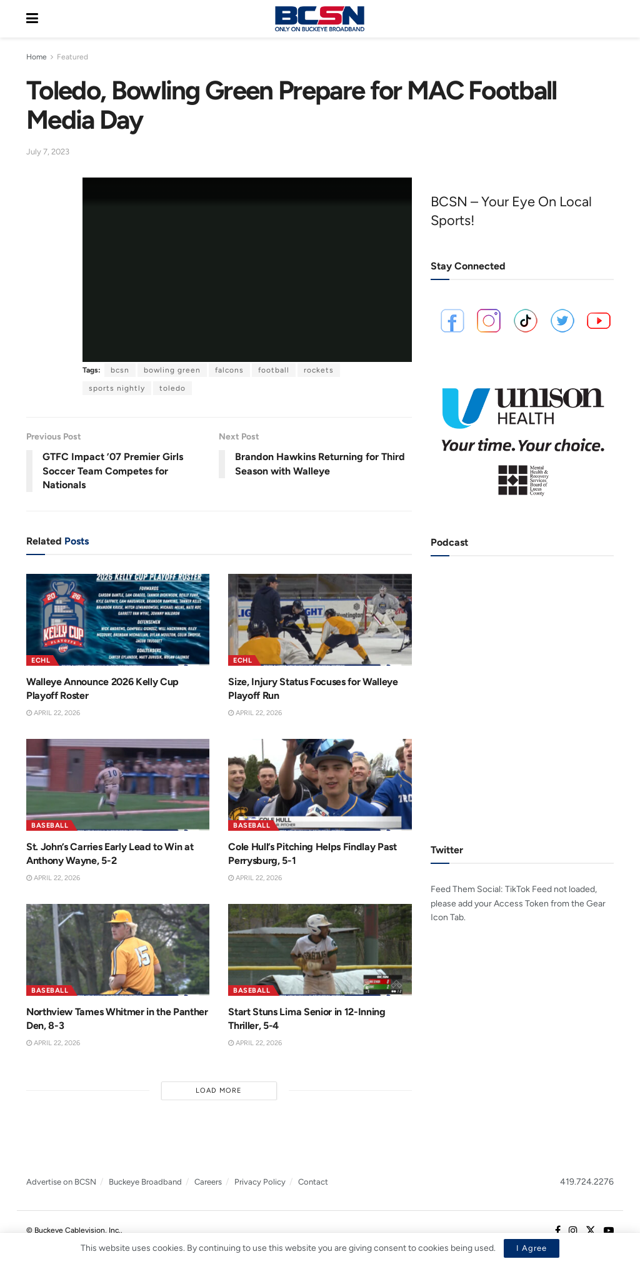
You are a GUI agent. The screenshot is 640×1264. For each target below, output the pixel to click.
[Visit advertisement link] (522, 437)
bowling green (172, 370)
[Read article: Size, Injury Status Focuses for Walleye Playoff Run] (319, 620)
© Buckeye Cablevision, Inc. (73, 1230)
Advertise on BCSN (61, 1181)
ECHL (40, 660)
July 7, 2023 (47, 151)
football (273, 370)
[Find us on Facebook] (558, 1230)
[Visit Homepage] (319, 18)
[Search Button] (607, 19)
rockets (319, 370)
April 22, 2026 (53, 713)
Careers (208, 1181)
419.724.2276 (587, 1181)
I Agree (531, 1248)
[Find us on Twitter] (591, 1230)
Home (36, 57)
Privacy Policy (260, 1181)
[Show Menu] (32, 19)
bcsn (120, 370)
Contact (313, 1181)
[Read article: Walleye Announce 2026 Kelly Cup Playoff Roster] (117, 620)
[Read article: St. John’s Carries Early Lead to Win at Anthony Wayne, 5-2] (117, 785)
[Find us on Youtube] (609, 1230)
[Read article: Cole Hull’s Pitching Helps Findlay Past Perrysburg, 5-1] (319, 785)
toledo (172, 388)
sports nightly (117, 388)
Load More (219, 1090)
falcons (229, 370)
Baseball (49, 825)
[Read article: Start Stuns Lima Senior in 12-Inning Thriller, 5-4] (319, 950)
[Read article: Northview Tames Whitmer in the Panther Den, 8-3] (117, 950)
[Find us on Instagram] (573, 1230)
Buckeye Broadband (145, 1181)
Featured (72, 57)
